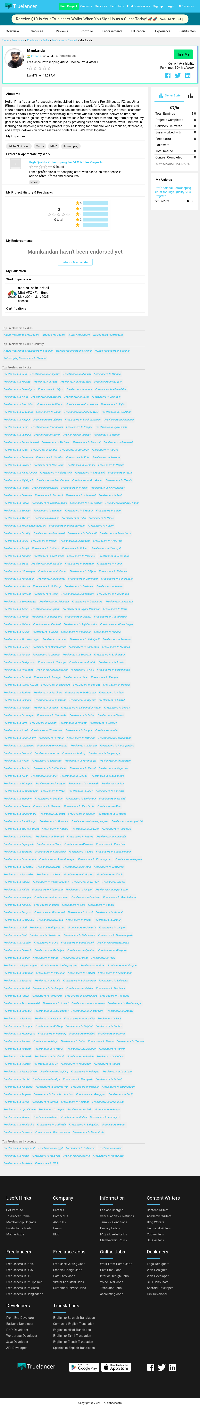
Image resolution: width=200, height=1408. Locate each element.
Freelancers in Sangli (16, 549)
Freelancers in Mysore (17, 518)
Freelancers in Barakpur (50, 973)
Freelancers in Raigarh (17, 1094)
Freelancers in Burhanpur (81, 799)
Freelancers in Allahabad (80, 495)
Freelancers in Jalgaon (119, 602)
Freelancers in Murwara (54, 821)
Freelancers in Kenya (16, 1156)
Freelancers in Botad (46, 1117)
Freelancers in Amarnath (83, 784)
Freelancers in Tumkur (112, 662)
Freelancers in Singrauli (50, 837)
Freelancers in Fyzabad (81, 950)
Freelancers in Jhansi (78, 617)
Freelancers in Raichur (17, 768)
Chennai (36, 56)
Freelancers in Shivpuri (17, 912)
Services (101, 6)
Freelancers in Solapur (17, 511)
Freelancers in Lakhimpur (48, 988)
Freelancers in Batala (47, 981)
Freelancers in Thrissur (56, 442)
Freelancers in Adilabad (75, 1102)
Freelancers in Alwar (111, 693)
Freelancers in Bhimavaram (79, 981)
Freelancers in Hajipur (48, 1019)
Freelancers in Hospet (81, 814)
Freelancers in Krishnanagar (114, 973)
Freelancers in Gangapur (90, 1094)
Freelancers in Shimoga (52, 662)
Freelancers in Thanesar (114, 996)
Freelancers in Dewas (116, 708)
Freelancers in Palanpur (85, 1072)
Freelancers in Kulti (82, 670)
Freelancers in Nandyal (17, 905)
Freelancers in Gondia (107, 1064)
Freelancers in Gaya (115, 609)
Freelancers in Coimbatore (81, 405)
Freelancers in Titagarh (17, 1057)
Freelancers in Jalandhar (119, 420)
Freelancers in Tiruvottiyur (46, 730)
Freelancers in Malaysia (46, 1156)
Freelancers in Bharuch (17, 950)
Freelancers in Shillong (49, 1026)
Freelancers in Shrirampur (115, 761)
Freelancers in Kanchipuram (107, 776)
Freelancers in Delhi (15, 374)
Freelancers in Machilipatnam (21, 829)
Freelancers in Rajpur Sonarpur (81, 609)
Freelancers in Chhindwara (87, 1011)
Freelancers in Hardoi (16, 1079)
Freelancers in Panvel (111, 1049)
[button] (12, 31)
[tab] (169, 96)
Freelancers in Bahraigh (18, 852)
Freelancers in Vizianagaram (95, 859)
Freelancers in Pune (45, 382)
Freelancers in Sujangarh (18, 844)
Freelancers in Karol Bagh (19, 579)
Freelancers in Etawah (111, 715)
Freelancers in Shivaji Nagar (121, 503)
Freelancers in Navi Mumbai (20, 473)
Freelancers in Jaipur (50, 389)
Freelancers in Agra (119, 473)
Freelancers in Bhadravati (49, 912)
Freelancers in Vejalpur (85, 1087)
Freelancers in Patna (16, 427)
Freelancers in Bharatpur (46, 761)
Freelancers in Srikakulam (107, 1102)
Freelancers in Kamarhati (84, 647)
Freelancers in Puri (114, 882)
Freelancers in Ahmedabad (111, 389)
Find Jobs (117, 6)
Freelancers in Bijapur (82, 700)
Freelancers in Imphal (44, 776)
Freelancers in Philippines (108, 1156)
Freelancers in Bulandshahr (20, 814)
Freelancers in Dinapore (112, 950)
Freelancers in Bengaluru (46, 397)
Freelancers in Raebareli (116, 829)
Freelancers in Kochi (16, 450)
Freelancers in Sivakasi (17, 753)
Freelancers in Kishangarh (19, 1034)
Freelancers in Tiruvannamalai (21, 1003)
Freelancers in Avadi (16, 730)
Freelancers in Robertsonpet (51, 1011)
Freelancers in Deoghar (48, 799)
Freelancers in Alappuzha (19, 746)
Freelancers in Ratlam (83, 746)
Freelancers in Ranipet (17, 708)
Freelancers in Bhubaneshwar (66, 526)
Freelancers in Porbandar (47, 996)
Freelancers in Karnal (82, 768)
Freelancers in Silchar (16, 958)
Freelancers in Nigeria (76, 1156)
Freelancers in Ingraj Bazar (112, 890)
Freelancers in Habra (16, 996)
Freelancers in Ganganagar (104, 753)
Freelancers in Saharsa (17, 981)
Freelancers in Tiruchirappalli (49, 503)
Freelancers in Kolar (45, 1064)
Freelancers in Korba (16, 617)
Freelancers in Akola (16, 609)
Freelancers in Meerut (74, 488)
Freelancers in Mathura (115, 647)
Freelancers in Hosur (16, 761)
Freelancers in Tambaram (109, 867)
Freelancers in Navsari (85, 882)
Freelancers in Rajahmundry (80, 624)
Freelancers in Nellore (17, 624)
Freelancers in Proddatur (18, 867)
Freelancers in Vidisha (79, 988)
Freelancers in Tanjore (17, 693)
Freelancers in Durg (15, 723)
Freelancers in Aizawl (111, 700)
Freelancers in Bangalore (45, 374)
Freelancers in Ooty (73, 753)
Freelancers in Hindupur (18, 1026)
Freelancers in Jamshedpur (53, 480)
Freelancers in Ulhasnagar (19, 571)
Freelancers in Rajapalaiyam (20, 1072)
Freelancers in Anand (55, 1003)
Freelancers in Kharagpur (50, 784)
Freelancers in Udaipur (76, 435)
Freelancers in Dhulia (45, 632)
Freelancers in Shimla (110, 875)
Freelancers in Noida (16, 397)
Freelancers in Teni (110, 495)
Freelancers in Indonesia (80, 1148)
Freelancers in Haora (16, 503)
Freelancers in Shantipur (18, 973)
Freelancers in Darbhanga (80, 693)
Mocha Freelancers (54, 335)
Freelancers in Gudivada (51, 1125)
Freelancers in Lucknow (106, 397)
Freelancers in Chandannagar (113, 852)
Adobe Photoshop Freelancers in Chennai (28, 351)
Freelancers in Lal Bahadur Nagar (81, 708)
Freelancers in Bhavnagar (75, 541)
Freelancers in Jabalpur (106, 458)
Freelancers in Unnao (78, 920)
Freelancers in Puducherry (115, 533)
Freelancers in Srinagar (47, 511)
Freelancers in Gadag (50, 920)
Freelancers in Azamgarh (105, 1117)
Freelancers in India (110, 1148)
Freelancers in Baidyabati (84, 1125)
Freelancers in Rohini (46, 518)
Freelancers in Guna (46, 943)
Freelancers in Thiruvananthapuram (25, 526)
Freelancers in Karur (47, 753)
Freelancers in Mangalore (47, 617)
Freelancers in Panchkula (79, 806)
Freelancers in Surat (76, 397)
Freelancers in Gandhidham (119, 897)
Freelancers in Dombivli (48, 495)
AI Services (186, 6)
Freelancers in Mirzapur (18, 784)
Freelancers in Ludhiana (47, 420)
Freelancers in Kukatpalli (84, 639)
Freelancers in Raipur (110, 465)
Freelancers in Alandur (17, 943)
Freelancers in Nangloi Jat (127, 821)
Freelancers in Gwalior (49, 458)
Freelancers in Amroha (76, 867)
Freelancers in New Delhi (48, 465)
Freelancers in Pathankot (18, 875)
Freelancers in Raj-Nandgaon (21, 966)
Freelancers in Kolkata (17, 382)
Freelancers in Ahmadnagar (116, 624)
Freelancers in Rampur (104, 677)
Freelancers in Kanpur (79, 427)
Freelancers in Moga (45, 1041)
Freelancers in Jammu (110, 586)
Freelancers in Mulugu (47, 677)
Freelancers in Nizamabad (52, 670)
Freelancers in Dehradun (18, 458)
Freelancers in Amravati (107, 541)
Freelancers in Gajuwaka (51, 715)
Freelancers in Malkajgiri (122, 966)
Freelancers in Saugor (79, 730)
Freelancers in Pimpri (16, 488)
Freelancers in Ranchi (105, 450)
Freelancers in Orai (15, 935)
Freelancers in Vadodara (18, 412)
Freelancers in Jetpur (51, 1110)
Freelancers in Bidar (80, 791)
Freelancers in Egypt (50, 1148)
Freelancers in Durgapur (79, 564)
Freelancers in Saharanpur (116, 579)
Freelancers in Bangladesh (19, 1148)
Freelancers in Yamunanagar (21, 791)
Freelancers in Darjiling (54, 1072)
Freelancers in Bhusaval (78, 844)
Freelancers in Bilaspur (17, 700)
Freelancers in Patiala (16, 655)
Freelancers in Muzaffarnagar (21, 639)
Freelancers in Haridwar (18, 837)
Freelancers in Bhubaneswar (81, 412)
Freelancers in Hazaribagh (112, 943)
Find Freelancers (139, 6)
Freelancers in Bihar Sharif (19, 738)
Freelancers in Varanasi (81, 465)
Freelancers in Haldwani (110, 988)
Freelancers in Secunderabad (21, 442)
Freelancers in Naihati (43, 723)
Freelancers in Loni (73, 905)
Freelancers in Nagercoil (113, 768)
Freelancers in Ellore (49, 844)
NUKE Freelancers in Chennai (112, 351)
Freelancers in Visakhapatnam (83, 420)
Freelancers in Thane (48, 412)
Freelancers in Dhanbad (17, 495)
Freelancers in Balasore (18, 1132)
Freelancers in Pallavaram (79, 935)
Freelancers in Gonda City (79, 1019)
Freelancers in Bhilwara (77, 655)
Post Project (69, 6)
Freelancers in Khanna (17, 1117)
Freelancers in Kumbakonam (51, 897)
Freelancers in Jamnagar (83, 579)
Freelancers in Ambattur (117, 639)
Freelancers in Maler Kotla (88, 1132)
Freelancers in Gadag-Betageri (51, 882)
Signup (158, 6)
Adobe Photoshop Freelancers (21, 335)
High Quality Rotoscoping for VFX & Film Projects (66, 162)
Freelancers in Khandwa (110, 844)
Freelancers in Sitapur (101, 905)
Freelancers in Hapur (51, 738)
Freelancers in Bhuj (109, 1019)
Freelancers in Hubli (73, 518)
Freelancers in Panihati (46, 624)
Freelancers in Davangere (87, 602)
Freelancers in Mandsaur (75, 1064)
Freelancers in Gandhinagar (20, 821)
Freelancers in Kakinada (55, 685)
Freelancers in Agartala (110, 791)
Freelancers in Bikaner (17, 465)
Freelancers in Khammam (47, 890)
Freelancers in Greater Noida (21, 685)
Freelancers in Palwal (108, 1079)
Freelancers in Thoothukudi (110, 617)
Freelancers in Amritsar (74, 450)
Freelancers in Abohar (17, 1041)
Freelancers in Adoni (80, 912)
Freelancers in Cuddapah (49, 1057)
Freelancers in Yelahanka (19, 1125)
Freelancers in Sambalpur (19, 920)
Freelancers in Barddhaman (113, 670)
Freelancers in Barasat (17, 677)
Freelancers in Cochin (47, 435)
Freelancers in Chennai (107, 374)
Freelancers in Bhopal (50, 405)
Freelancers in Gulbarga (47, 586)
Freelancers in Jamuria (81, 928)
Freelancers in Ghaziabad (19, 405)
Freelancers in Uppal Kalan (19, 1110)
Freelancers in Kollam (16, 632)
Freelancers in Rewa (53, 791)
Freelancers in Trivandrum (46, 427)
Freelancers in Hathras (110, 1057)
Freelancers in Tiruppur (79, 511)
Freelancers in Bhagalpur (76, 632)
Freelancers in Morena (75, 958)
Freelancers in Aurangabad (86, 503)
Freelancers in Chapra (17, 806)
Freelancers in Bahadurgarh (77, 943)
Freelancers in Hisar (75, 677)
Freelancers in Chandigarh (19, 389)
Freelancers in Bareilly (17, 533)
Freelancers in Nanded (17, 556)
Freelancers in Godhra (109, 1026)
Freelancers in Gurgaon (108, 382)
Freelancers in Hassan (130, 1041)
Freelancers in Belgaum (45, 609)
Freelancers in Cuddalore (79, 875)
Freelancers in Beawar (111, 1034)
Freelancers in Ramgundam (78, 594)
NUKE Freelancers (79, 335)
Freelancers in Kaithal (16, 988)
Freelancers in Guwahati (118, 442)
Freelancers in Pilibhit (82, 1034)
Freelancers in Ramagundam (117, 746)
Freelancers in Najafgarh (18, 480)
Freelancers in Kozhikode (49, 556)
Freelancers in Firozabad (18, 670)
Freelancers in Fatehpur (86, 897)
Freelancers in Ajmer (109, 564)
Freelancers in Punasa (107, 632)
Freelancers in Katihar (55, 829)
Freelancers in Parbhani (48, 693)
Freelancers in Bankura (17, 1019)
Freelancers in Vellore (16, 586)
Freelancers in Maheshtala (112, 594)
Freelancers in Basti (114, 1125)
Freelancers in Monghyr (17, 799)
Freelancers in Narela (101, 518)
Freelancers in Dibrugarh (77, 1079)
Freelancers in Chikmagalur (118, 1087)
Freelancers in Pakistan (18, 1163)
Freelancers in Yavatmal (49, 1049)
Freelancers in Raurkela (81, 556)
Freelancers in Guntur (44, 450)
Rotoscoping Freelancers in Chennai (25, 358)
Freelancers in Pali (112, 784)
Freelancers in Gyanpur (47, 806)
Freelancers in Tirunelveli (90, 473)
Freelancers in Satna (82, 715)
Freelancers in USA (46, 1163)
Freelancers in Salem (108, 511)
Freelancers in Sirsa (81, 852)
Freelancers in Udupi (46, 905)
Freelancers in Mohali (106, 435)
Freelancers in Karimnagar (80, 761)
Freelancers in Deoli (120, 1094)
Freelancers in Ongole (16, 882)
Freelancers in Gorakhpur (87, 480)
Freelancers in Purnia (52, 814)
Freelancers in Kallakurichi (55, 473)
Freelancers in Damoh (44, 1102)
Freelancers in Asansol (51, 579)
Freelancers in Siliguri (83, 571)
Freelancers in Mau (106, 730)
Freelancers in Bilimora (112, 571)
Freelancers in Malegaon (54, 602)
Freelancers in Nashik (119, 480)
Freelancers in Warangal (106, 549)
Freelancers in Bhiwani (85, 829)
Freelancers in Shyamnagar (20, 602)
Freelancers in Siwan (16, 1102)
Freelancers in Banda (45, 958)
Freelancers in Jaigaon (112, 928)
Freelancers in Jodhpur (17, 435)
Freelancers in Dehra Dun (113, 556)
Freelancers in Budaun (108, 920)
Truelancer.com (112, 1402)
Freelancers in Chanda (46, 655)
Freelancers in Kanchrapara (88, 1003)
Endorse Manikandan (75, 262)
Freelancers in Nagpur (17, 420)
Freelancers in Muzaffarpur (49, 647)
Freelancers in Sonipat (103, 723)
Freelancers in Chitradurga (81, 996)
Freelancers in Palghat (79, 1026)
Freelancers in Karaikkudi (50, 852)
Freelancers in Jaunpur (17, 897)
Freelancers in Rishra (74, 1117)
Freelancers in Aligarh (101, 526)
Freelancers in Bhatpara (79, 586)
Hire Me (183, 54)
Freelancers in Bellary (16, 647)
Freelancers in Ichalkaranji (50, 700)
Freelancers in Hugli (48, 867)
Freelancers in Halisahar (81, 1049)
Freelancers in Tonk (103, 958)
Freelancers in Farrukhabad (114, 738)
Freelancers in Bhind (49, 875)
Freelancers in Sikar (109, 806)
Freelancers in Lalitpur (17, 1064)
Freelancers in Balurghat (113, 981)
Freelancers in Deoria (100, 1041)
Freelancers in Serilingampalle (59, 966)
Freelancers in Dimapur (17, 1011)
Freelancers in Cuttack (45, 549)
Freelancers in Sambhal (111, 814)
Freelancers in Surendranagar (56, 859)
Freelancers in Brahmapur (109, 655)
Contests (86, 6)
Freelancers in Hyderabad (76, 382)
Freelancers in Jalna (45, 708)
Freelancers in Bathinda (81, 738)
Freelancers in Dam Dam (117, 1072)
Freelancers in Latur (54, 639)
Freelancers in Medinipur (49, 950)
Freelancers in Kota (77, 458)
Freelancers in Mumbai (76, 374)
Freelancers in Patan (107, 1110)
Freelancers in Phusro (80, 837)
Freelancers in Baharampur (20, 859)
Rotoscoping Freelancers (108, 335)
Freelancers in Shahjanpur (19, 662)
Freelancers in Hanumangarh (115, 935)
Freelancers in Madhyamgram (47, 928)
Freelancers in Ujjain (46, 594)
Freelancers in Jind (15, 928)
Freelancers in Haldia (16, 890)
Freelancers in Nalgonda (18, 1087)
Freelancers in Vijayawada (111, 427)
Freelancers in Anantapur (52, 746)
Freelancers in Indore (79, 389)
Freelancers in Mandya (120, 1011)
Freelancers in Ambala (81, 973)
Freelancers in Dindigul (116, 685)
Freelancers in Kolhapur (52, 571)
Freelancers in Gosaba (74, 776)
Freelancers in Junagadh (111, 837)
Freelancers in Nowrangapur (107, 488)
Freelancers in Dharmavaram (52, 1132)
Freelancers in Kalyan (45, 488)
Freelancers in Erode (16, 564)
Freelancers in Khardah (17, 1049)
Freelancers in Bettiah (80, 1057)
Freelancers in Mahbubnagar (125, 1003)
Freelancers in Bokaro (75, 549)
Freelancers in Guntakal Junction (53, 1094)
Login (170, 6)
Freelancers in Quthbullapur (50, 768)
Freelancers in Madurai (86, 442)
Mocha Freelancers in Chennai (73, 351)
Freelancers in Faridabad (116, 412)
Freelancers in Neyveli (128, 859)
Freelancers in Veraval (109, 912)
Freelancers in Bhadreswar (52, 1087)
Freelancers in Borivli (43, 541)
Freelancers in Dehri (73, 1041)
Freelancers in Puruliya (46, 1079)
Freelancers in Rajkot (113, 405)
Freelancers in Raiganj (79, 890)
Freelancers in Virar (92, 966)
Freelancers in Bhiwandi (82, 533)
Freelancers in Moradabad (49, 533)
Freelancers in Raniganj (52, 1034)
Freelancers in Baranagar (19, 715)
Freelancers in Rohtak (82, 662)
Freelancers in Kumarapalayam (90, 821)
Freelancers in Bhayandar (46, 564)
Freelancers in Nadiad (112, 799)
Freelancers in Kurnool (17, 594)
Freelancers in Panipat (86, 685)
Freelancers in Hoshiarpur (45, 935)
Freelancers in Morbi (79, 1110)
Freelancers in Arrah (16, 776)
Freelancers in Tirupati (73, 723)
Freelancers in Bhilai (16, 541)
